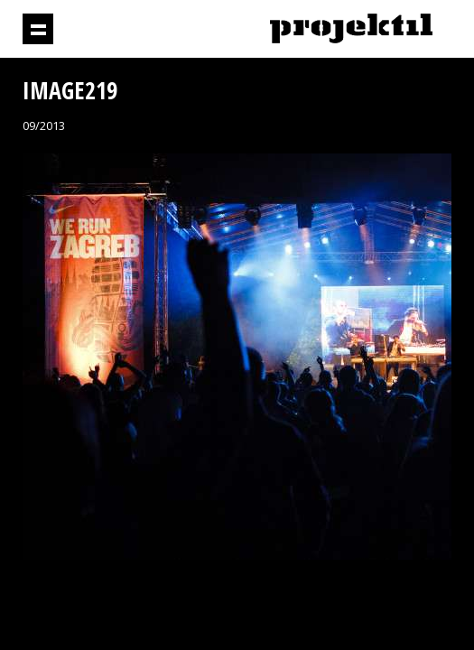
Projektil (351, 29)
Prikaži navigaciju (38, 29)
